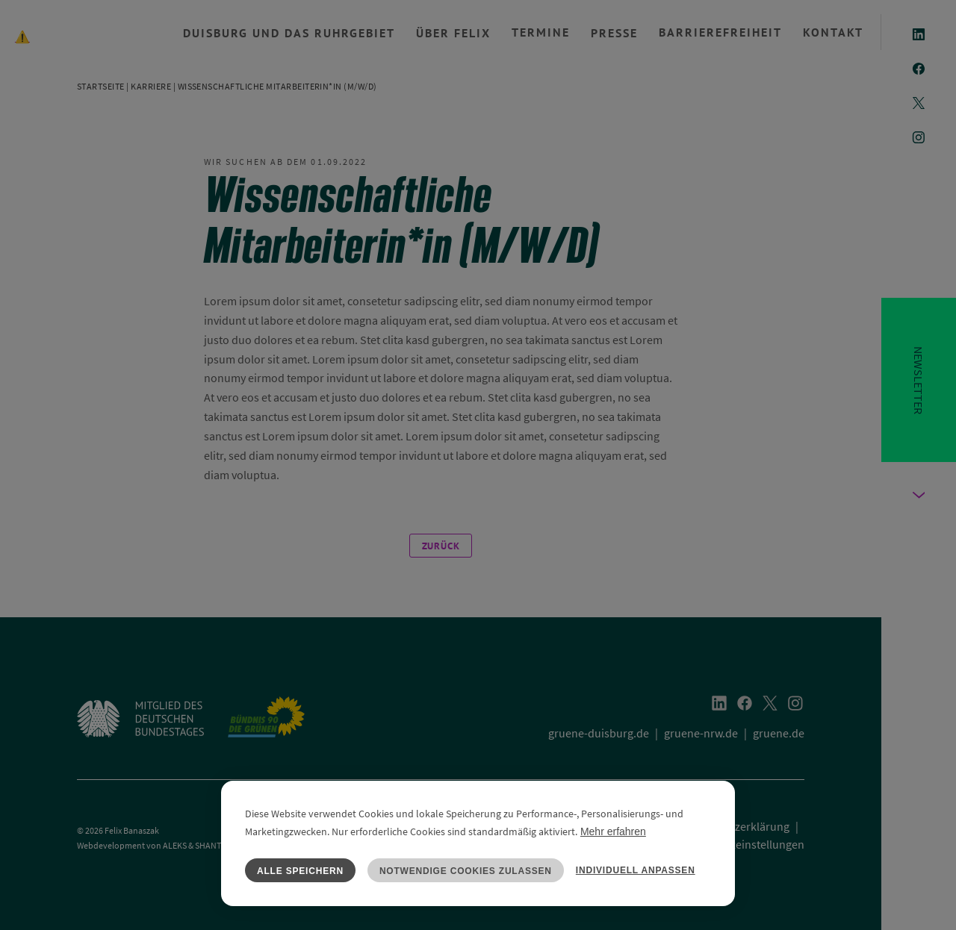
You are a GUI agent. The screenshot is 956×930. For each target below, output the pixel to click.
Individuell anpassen (635, 870)
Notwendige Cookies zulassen (465, 871)
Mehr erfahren (613, 831)
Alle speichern (300, 871)
